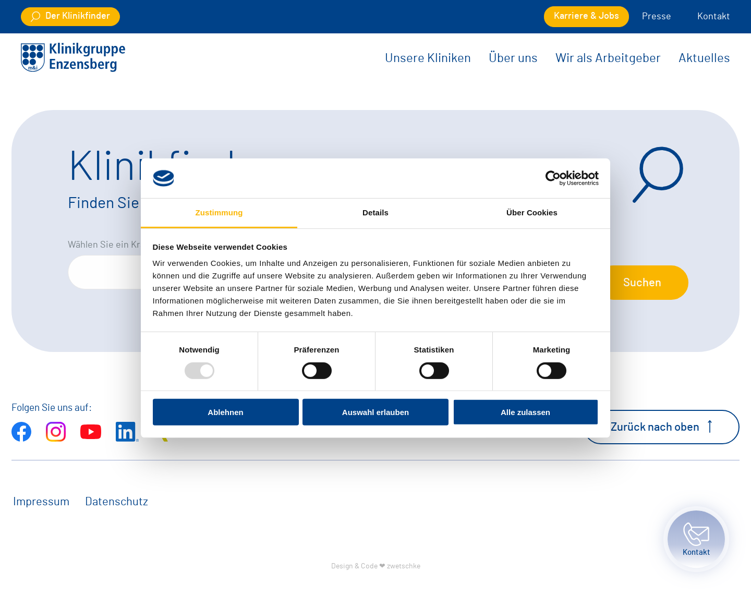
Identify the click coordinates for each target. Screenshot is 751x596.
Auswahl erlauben (375, 412)
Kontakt (713, 16)
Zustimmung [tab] (219, 212)
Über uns (513, 58)
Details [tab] (375, 212)
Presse (656, 16)
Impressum (41, 501)
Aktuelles (704, 58)
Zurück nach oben (661, 426)
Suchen (642, 282)
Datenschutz (116, 501)
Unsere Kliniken (428, 58)
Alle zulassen (525, 412)
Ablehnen (225, 412)
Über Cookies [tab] (532, 212)
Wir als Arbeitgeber (608, 58)
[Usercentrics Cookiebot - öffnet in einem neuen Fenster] (553, 178)
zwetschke (403, 566)
